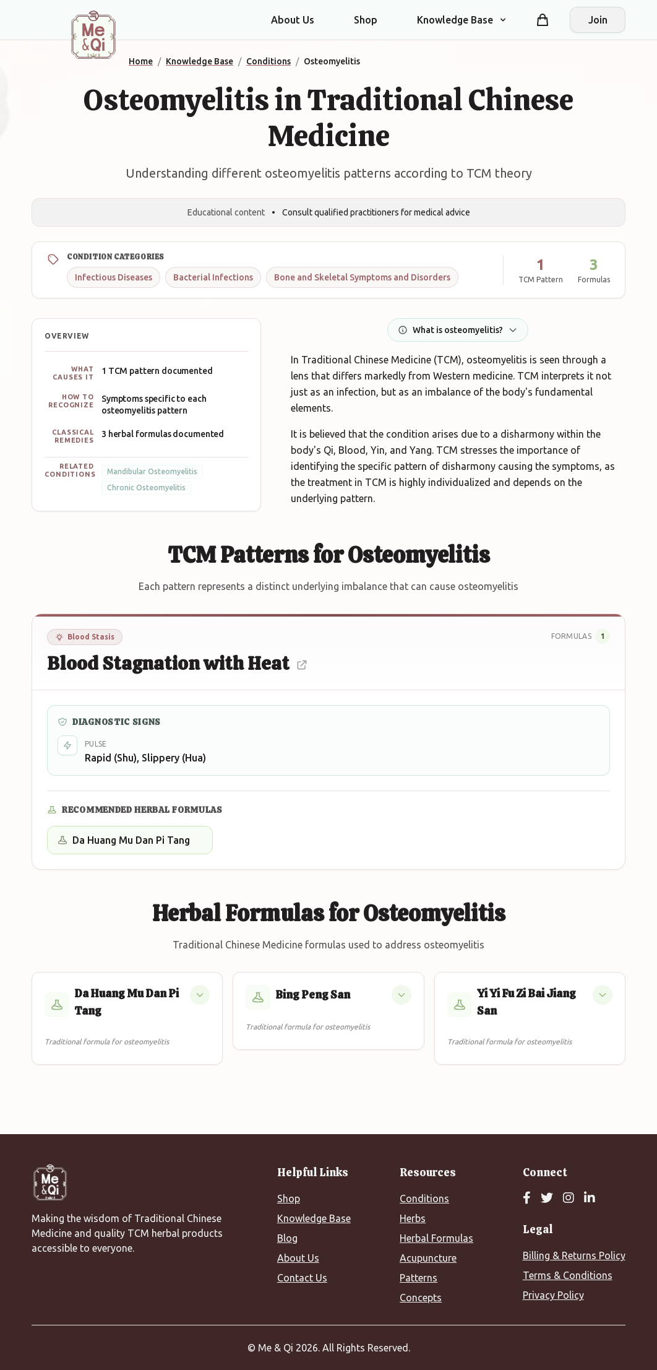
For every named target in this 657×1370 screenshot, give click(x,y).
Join (598, 19)
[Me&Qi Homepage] (93, 34)
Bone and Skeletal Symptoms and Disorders (362, 277)
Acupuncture (428, 1258)
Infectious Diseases (113, 277)
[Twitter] (547, 1198)
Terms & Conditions (567, 1275)
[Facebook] (527, 1198)
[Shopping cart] (542, 19)
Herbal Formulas (436, 1238)
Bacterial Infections (213, 277)
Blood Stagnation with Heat (177, 663)
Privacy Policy (553, 1295)
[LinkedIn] (589, 1198)
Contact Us (302, 1277)
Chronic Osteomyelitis (146, 487)
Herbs (413, 1218)
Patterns (418, 1277)
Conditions (424, 1198)
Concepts (421, 1297)
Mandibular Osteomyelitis (152, 471)
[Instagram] (568, 1198)
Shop (365, 19)
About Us (292, 19)
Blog (287, 1238)
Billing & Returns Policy (574, 1255)
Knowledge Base (314, 1218)
